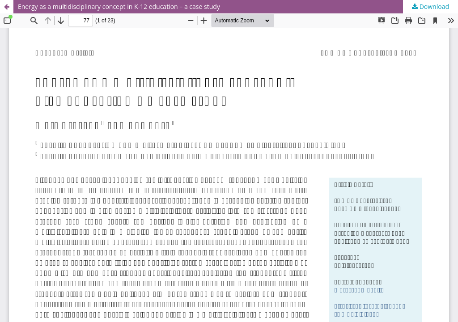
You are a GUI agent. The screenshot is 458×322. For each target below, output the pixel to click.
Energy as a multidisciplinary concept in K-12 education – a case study (119, 6)
